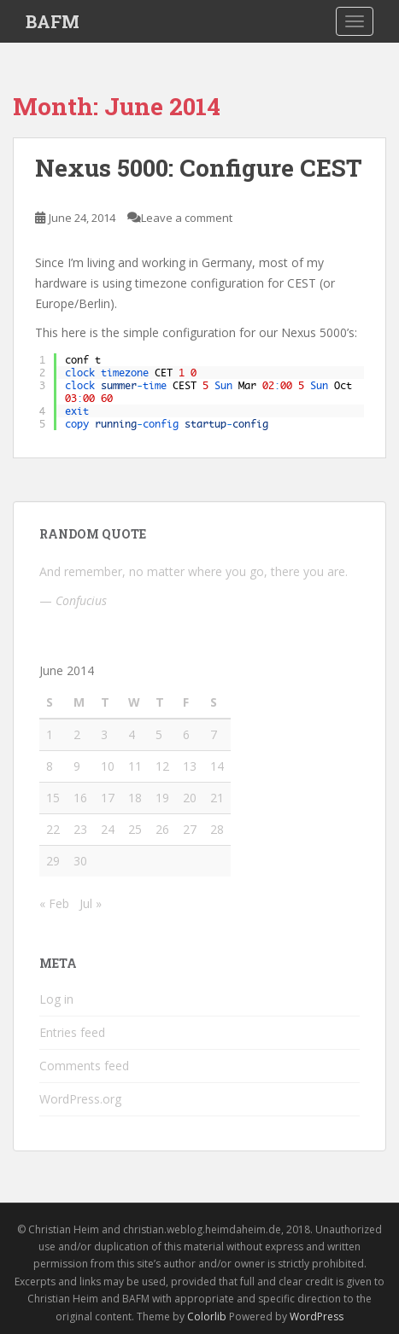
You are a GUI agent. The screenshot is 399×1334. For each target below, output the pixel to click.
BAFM (52, 21)
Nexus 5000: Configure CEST (198, 167)
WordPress (316, 1316)
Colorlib (206, 1316)
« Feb (54, 903)
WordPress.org (80, 1099)
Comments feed (84, 1065)
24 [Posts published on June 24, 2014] (107, 829)
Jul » (90, 903)
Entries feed (72, 1032)
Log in (56, 999)
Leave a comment (186, 217)
